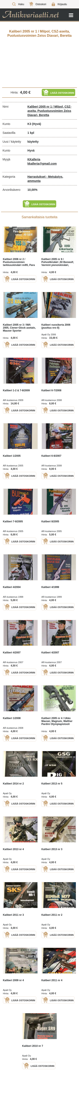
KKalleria (33, 159)
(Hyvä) (36, 124)
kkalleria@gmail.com (42, 163)
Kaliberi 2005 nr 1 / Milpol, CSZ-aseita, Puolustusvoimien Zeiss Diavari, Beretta (49, 111)
